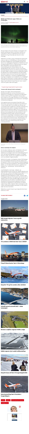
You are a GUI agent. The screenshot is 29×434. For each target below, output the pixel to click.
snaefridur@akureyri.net (14, 22)
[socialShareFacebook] (24, 196)
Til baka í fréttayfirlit (6, 195)
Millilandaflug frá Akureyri (17, 400)
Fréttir (3, 400)
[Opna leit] (24, 1)
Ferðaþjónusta (5, 403)
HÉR (8, 190)
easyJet (8, 400)
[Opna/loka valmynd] (27, 1)
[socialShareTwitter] (27, 196)
